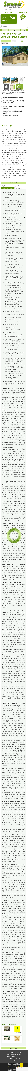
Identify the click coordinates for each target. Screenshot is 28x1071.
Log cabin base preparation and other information (7, 1032)
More (23, 30)
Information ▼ (22, 12)
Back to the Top (13, 183)
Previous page (6, 41)
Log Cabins (5, 43)
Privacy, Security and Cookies (14, 1056)
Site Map (14, 1060)
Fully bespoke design (17, 1032)
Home (5, 30)
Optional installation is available (13, 98)
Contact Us (8, 12)
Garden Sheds (14, 30)
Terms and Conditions (14, 1058)
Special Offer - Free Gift (10, 115)
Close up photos (17, 1041)
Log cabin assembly (6, 1040)
